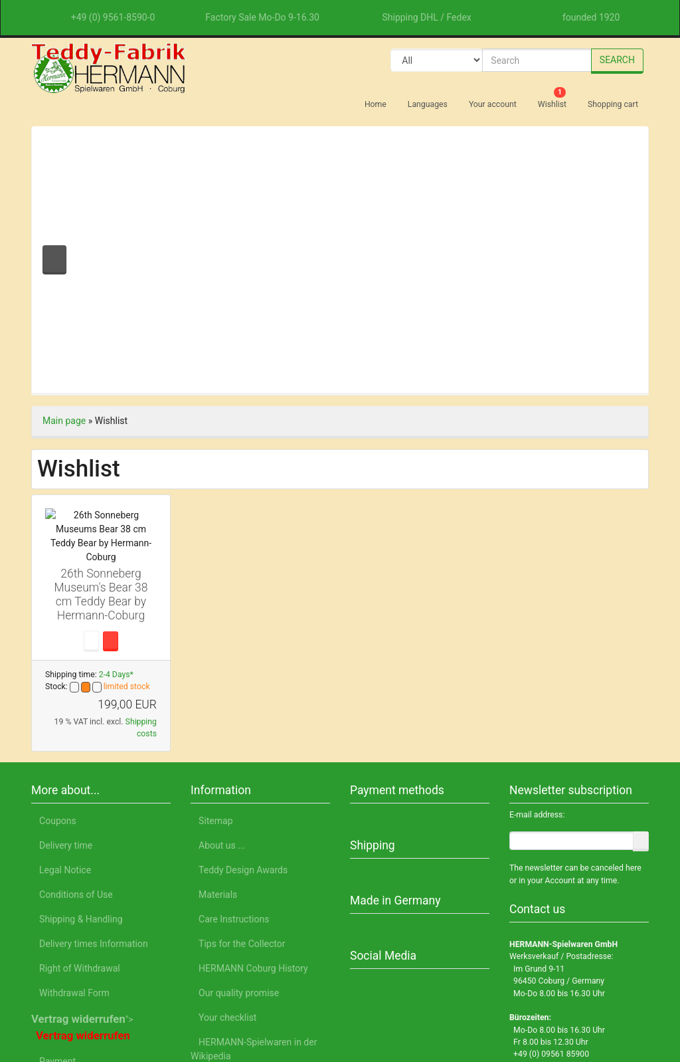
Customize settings (517, 953)
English (170, 1000)
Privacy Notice (475, 1000)
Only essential (517, 921)
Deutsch (121, 1000)
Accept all (517, 887)
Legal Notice (550, 1000)
